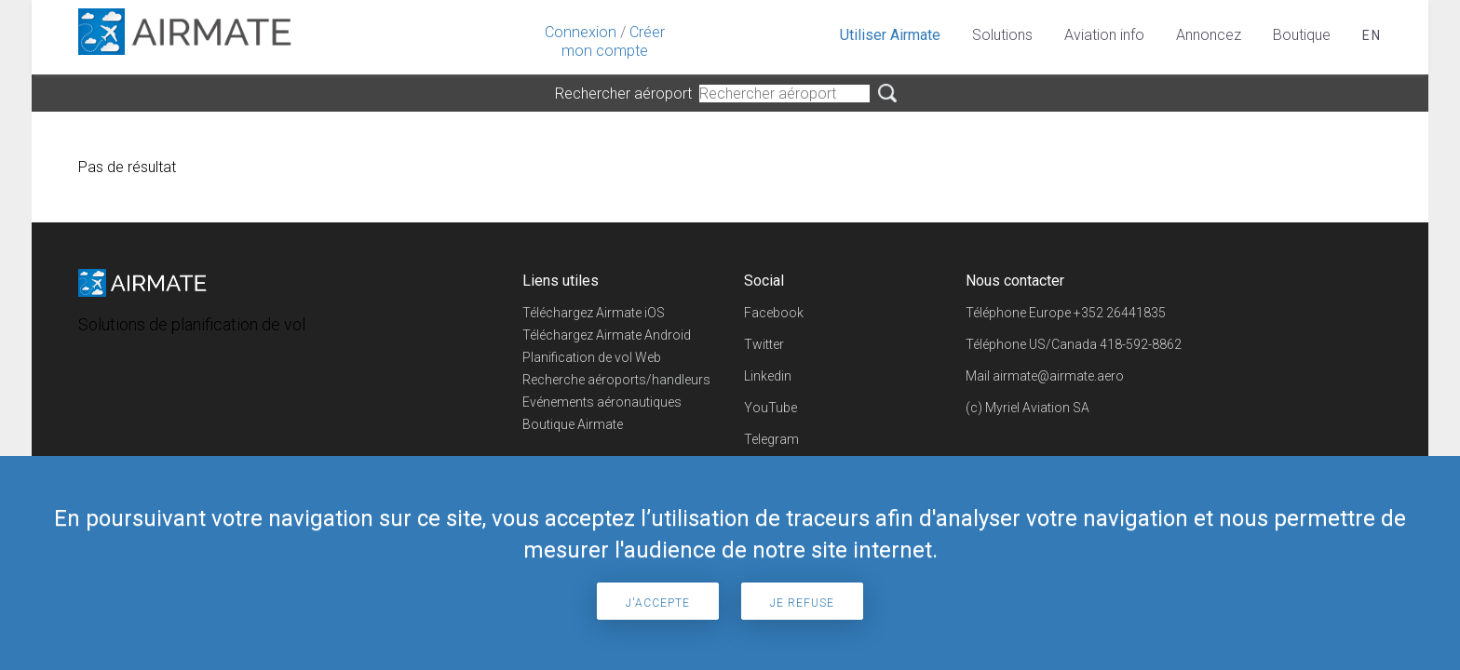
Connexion (580, 32)
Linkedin (767, 375)
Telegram (771, 439)
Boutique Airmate (572, 424)
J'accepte (658, 603)
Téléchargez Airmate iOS (593, 312)
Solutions (1002, 35)
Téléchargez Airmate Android (606, 335)
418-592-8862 (1141, 344)
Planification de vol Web (591, 357)
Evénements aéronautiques (602, 402)
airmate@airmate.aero (1058, 375)
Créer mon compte (613, 41)
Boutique (1302, 35)
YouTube (770, 407)
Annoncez (1208, 35)
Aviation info (1104, 35)
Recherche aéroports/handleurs (616, 379)
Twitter (764, 344)
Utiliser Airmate (890, 35)
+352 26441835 (1120, 312)
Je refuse (802, 603)
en (1372, 35)
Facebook (774, 312)
